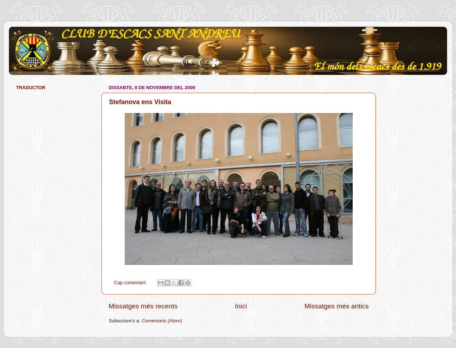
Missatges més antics (336, 306)
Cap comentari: (131, 282)
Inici (241, 306)
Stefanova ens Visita (140, 102)
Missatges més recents (143, 306)
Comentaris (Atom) (162, 320)
